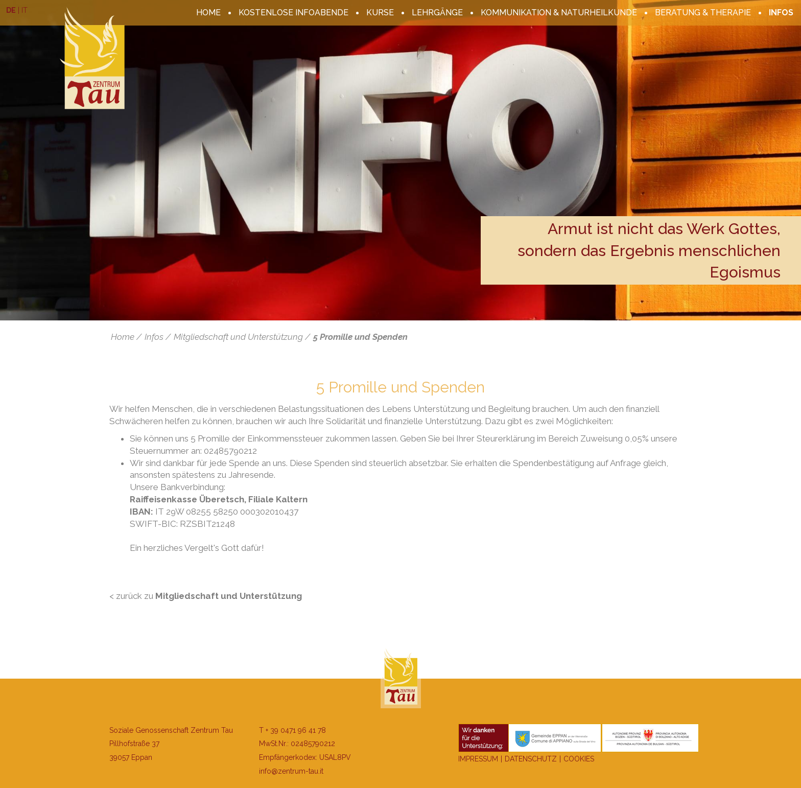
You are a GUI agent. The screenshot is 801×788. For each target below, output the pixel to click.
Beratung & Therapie (703, 12)
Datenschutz (531, 759)
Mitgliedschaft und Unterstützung (238, 337)
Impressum (478, 759)
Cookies (578, 759)
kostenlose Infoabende (293, 12)
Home (208, 12)
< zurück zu (205, 596)
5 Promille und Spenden (360, 337)
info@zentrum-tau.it (291, 771)
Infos (781, 12)
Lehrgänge (437, 12)
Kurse (380, 12)
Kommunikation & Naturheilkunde (559, 12)
